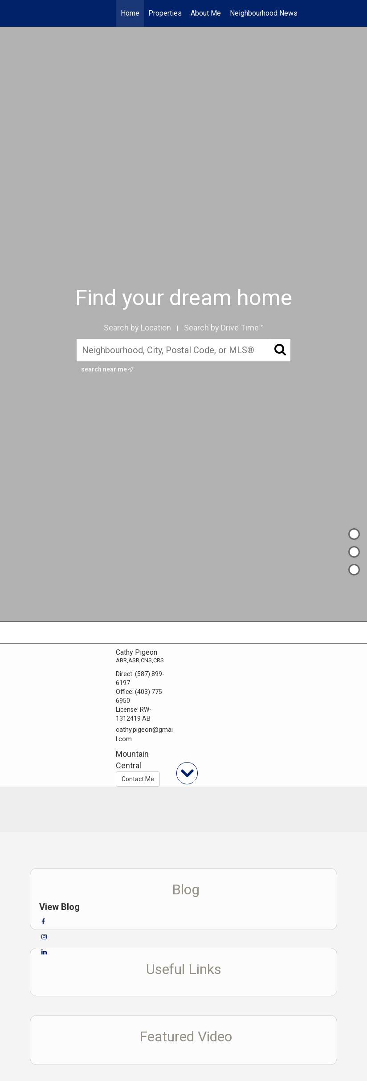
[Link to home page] (21, 13)
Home (130, 13)
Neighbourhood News (264, 13)
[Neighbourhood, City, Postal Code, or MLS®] (183, 350)
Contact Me (138, 779)
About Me (206, 13)
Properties (165, 13)
